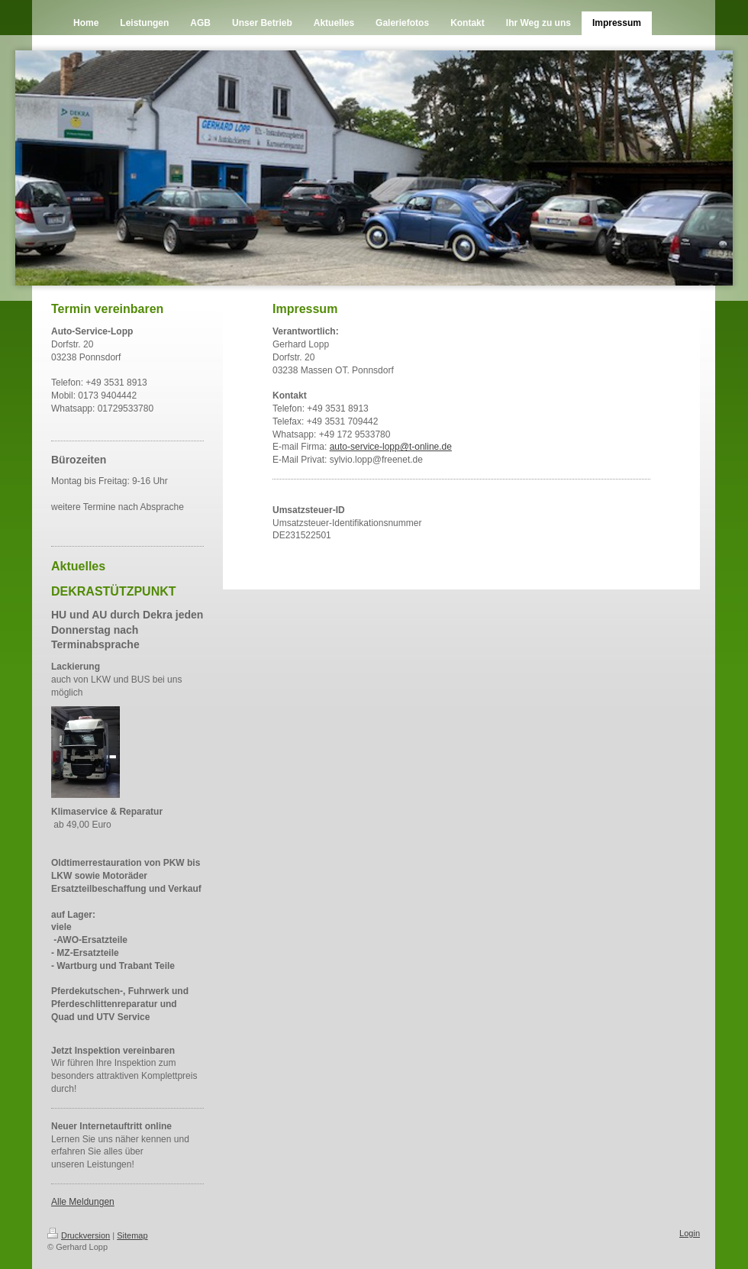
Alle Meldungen (82, 1201)
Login (689, 1233)
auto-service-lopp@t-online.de (391, 446)
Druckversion (78, 1235)
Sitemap (132, 1235)
